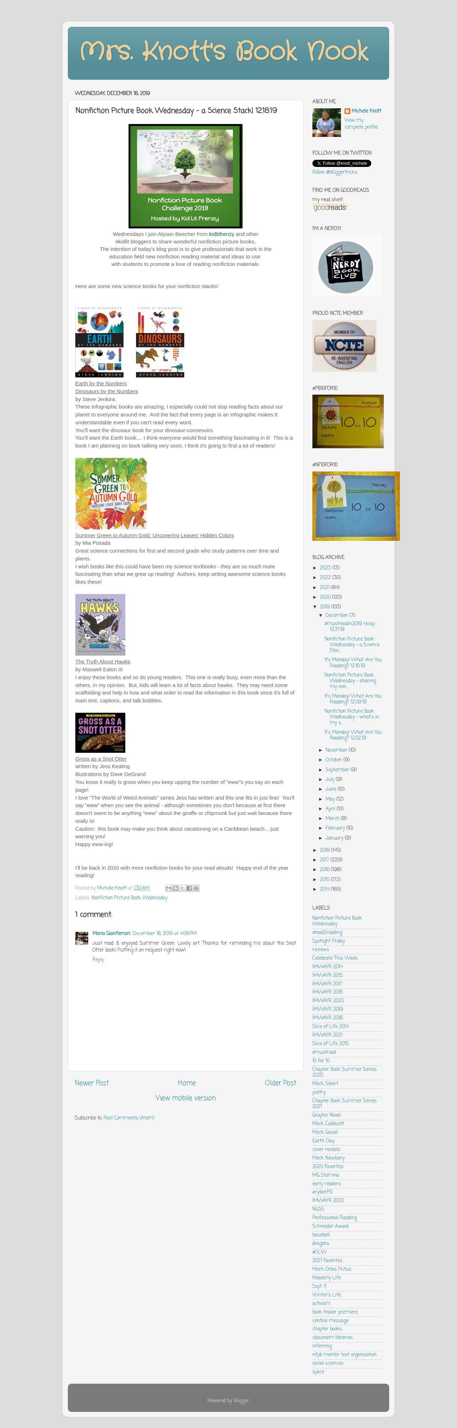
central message (330, 1321)
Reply (98, 960)
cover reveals (326, 1149)
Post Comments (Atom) (129, 1118)
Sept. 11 (319, 1286)
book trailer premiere (335, 1312)
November (337, 750)
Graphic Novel (326, 1115)
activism (321, 1304)
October (334, 760)
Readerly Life (326, 1278)
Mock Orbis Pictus (331, 1269)
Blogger (241, 1401)
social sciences (327, 1363)
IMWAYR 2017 (327, 984)
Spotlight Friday (328, 941)
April (331, 809)
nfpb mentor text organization (344, 1355)
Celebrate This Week (335, 958)
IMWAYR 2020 (328, 1001)
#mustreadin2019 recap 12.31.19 (350, 626)
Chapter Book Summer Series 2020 (344, 1072)
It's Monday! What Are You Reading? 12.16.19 (353, 662)
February (336, 828)
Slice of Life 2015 (330, 1044)
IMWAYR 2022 (328, 1201)
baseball (321, 1235)
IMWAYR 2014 (327, 967)
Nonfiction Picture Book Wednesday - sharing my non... (350, 681)
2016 (325, 870)
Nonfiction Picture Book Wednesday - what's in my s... (352, 717)
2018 (325, 850)
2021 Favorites (327, 1261)
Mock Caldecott (328, 1124)
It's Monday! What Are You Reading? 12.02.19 (353, 735)
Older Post (280, 1083)
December (338, 615)
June (332, 789)
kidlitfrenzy (221, 234)
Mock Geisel (325, 1132)
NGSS (318, 1209)
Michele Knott (366, 111)
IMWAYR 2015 (327, 975)
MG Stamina (325, 1175)
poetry (319, 1092)
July (331, 780)
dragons (320, 1243)
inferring (322, 1346)
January (335, 838)
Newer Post (92, 1083)
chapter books (327, 1329)
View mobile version (186, 1098)
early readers (326, 1184)
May (331, 799)
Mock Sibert (325, 1084)
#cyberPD (322, 1192)
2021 (325, 588)
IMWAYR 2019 (327, 1009)
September (338, 770)
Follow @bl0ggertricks (334, 172)
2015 (325, 880)
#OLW (319, 1252)
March (333, 818)
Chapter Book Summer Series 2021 (344, 1104)
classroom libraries (332, 1337)
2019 (325, 607)
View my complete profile (361, 124)
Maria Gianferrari (111, 934)
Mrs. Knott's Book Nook (223, 52)
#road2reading (327, 933)
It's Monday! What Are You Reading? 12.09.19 (353, 699)
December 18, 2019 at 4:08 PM (164, 934)
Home (187, 1083)
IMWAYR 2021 (327, 1035)
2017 (325, 860)
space (318, 1372)
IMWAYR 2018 (327, 1018)
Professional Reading (334, 1218)
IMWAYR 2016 (327, 992)
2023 (326, 568)
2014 (325, 889)
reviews (320, 950)
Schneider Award (330, 1226)
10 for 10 (321, 1061)
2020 (326, 597)
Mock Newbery (328, 1158)
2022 (326, 578)
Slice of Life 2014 (330, 1027)
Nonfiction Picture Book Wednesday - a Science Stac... (352, 645)
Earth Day (323, 1141)
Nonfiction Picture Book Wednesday (129, 898)
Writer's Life (326, 1295)
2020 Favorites (327, 1167)
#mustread (324, 1052)
